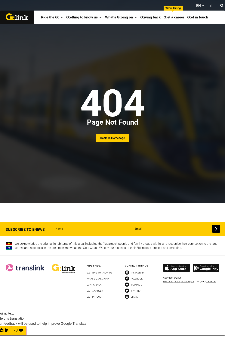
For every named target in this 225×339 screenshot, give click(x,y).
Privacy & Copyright (184, 281)
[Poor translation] (18, 330)
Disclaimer (168, 281)
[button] (222, 5)
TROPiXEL (211, 281)
